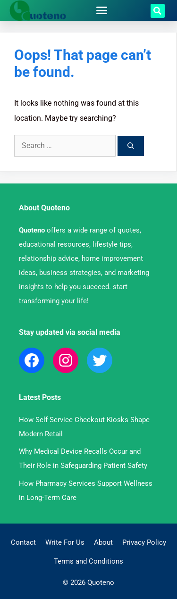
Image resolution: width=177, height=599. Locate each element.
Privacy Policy (144, 542)
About (103, 542)
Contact (23, 542)
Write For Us (64, 542)
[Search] (131, 146)
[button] (101, 10)
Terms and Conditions (88, 561)
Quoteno (32, 230)
